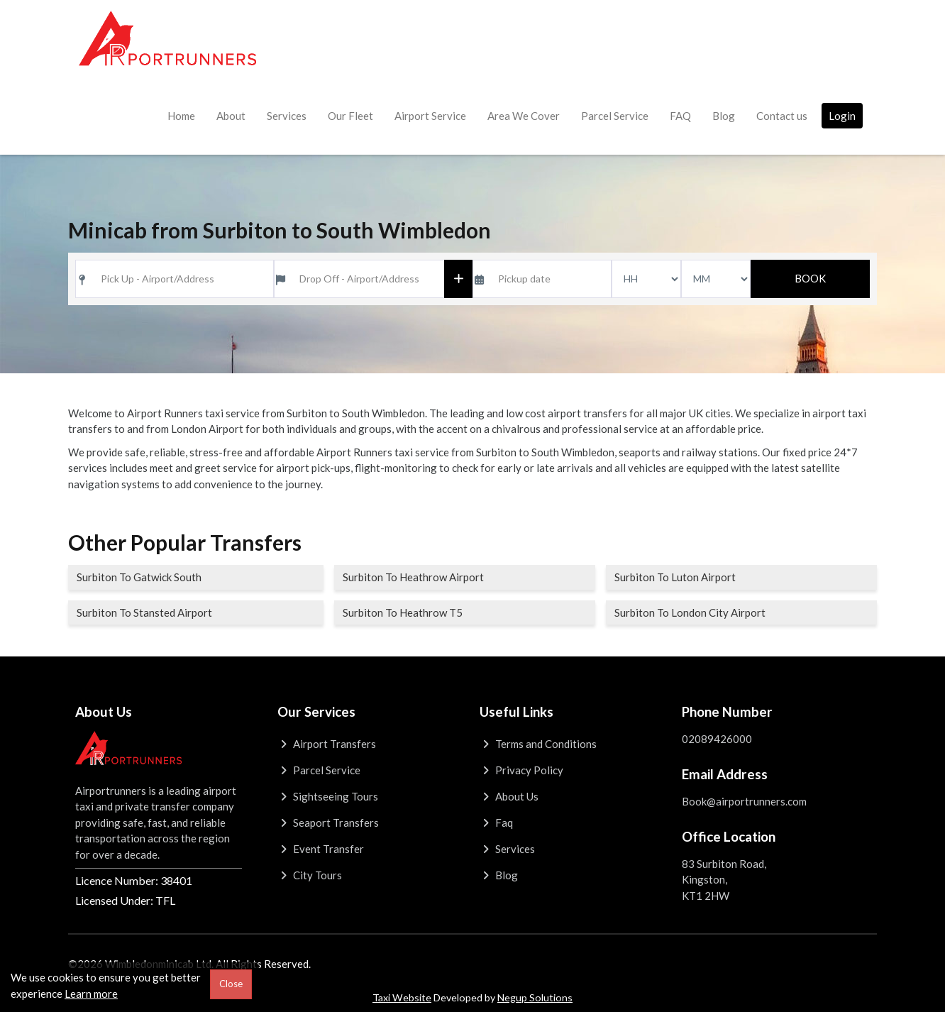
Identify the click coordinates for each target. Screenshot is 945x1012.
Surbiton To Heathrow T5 (403, 612)
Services (286, 115)
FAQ (680, 115)
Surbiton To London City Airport (690, 612)
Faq (496, 822)
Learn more (91, 993)
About (230, 115)
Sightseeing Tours (327, 796)
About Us (509, 796)
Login (842, 115)
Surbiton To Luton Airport (675, 577)
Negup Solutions (535, 997)
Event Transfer (320, 848)
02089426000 (717, 738)
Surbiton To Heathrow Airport (413, 577)
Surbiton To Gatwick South (139, 577)
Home (181, 115)
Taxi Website (401, 997)
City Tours (309, 875)
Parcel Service (614, 115)
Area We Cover (523, 115)
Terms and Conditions (538, 743)
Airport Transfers (326, 743)
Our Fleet (350, 115)
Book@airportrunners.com (744, 801)
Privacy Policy (521, 770)
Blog (723, 115)
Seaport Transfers (328, 822)
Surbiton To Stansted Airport (144, 612)
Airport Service (430, 115)
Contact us (781, 115)
